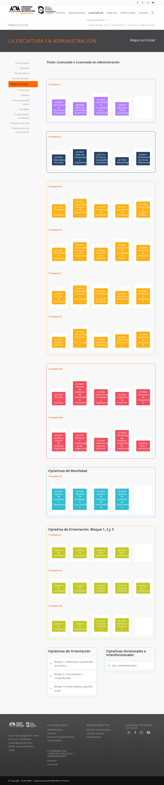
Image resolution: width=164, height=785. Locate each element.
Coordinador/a (21, 73)
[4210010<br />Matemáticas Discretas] (59, 159)
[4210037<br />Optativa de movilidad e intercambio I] (59, 499)
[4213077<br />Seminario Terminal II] (122, 625)
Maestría (52, 760)
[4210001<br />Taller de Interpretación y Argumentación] (80, 157)
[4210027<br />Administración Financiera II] (122, 341)
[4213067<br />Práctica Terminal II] (101, 625)
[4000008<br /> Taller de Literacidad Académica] (80, 109)
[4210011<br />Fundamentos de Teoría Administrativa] (143, 158)
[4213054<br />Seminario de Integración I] (143, 253)
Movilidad (24, 109)
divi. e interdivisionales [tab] (122, 665)
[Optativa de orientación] (59, 552)
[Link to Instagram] (147, 2)
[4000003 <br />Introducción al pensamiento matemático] (59, 107)
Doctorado (52, 764)
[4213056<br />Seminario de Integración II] (143, 296)
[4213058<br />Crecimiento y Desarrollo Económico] (101, 296)
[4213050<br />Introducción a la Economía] (101, 211)
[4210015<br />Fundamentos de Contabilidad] (122, 211)
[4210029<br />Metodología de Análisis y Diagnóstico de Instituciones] (122, 440)
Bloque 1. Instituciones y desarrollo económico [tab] (71, 663)
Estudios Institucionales (98, 729)
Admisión (24, 68)
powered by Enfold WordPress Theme (51, 780)
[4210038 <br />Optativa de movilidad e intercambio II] (80, 499)
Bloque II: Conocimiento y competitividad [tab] (66, 676)
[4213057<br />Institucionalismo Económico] (101, 342)
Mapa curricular (18, 25)
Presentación (22, 63)
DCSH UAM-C (26, 780)
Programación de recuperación (20, 130)
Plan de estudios (20, 78)
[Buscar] (153, 12)
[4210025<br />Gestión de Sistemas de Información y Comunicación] (80, 393)
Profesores (23, 90)
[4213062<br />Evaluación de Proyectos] (122, 398)
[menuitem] (50, 12)
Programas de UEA (19, 123)
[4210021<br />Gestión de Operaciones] (59, 297)
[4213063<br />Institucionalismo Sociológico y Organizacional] (101, 397)
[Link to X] (137, 2)
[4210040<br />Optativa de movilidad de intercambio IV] (122, 499)
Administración (55, 729)
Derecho (51, 733)
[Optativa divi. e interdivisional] (143, 446)
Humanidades (54, 740)
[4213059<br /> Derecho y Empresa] (59, 398)
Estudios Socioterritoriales (60, 736)
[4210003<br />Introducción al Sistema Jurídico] (143, 210)
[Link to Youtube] (153, 2)
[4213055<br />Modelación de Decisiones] (59, 254)
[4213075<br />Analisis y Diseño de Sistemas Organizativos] (59, 442)
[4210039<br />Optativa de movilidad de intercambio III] (101, 499)
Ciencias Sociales (95, 733)
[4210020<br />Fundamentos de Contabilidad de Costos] (122, 251)
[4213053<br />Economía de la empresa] (101, 254)
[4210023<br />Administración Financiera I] (122, 297)
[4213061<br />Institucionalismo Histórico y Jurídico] (101, 444)
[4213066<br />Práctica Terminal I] (101, 588)
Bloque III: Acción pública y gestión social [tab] (71, 688)
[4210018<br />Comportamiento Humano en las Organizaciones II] (80, 251)
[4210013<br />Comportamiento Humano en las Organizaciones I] (80, 208)
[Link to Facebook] (142, 2)
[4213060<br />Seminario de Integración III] (143, 340)
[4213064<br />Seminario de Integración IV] (143, 397)
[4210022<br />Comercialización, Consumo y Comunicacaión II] (80, 338)
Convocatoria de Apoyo (20, 102)
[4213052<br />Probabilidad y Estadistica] (59, 211)
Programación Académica (22, 116)
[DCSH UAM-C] (33, 12)
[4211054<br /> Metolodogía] (122, 161)
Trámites (24, 95)
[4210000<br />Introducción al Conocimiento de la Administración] (101, 106)
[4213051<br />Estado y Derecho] (59, 342)
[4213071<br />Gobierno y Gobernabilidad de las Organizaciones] (80, 442)
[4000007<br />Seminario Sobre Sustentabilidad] (122, 109)
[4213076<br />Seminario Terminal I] (122, 588)
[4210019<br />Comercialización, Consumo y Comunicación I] (80, 295)
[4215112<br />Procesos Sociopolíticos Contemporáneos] (101, 158)
